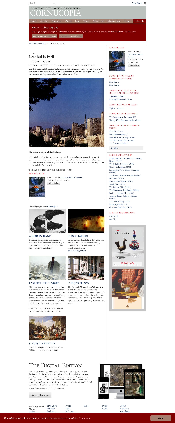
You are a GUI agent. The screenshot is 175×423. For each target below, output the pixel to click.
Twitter (32, 412)
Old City (112, 219)
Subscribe (139, 21)
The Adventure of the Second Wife (122, 117)
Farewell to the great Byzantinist (122, 137)
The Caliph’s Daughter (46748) (121, 164)
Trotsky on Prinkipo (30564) (120, 167)
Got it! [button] (160, 418)
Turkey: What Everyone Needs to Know (125, 120)
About (127, 21)
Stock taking (78, 236)
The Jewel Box (78, 283)
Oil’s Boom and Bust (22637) (120, 207)
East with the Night (44, 283)
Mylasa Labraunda (116, 108)
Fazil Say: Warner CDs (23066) (121, 193)
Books (68, 408)
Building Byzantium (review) (120, 99)
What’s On (98, 21)
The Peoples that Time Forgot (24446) (124, 190)
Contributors (125, 411)
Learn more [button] (84, 418)
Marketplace (114, 21)
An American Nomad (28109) (121, 181)
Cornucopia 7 (52, 206)
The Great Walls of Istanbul (71, 177)
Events (104, 408)
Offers (68, 21)
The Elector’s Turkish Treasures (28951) (124, 175)
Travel (86, 21)
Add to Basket (53, 183)
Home (34, 21)
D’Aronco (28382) (116, 178)
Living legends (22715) (118, 204)
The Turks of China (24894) (120, 187)
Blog (77, 21)
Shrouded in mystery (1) (118, 134)
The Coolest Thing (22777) (120, 201)
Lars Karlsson (128, 105)
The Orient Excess (116, 131)
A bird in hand (40, 236)
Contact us (124, 408)
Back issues (51, 411)
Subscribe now (40, 395)
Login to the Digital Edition (71, 36)
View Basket (137, 3)
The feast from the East (118, 143)
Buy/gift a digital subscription (44, 36)
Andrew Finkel (129, 114)
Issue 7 (42, 43)
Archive (44, 21)
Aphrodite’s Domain (117, 96)
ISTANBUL (113, 216)
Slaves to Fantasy (42, 343)
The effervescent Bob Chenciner (121, 140)
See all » (114, 148)
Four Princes (114, 82)
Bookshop (57, 21)
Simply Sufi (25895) (117, 184)
